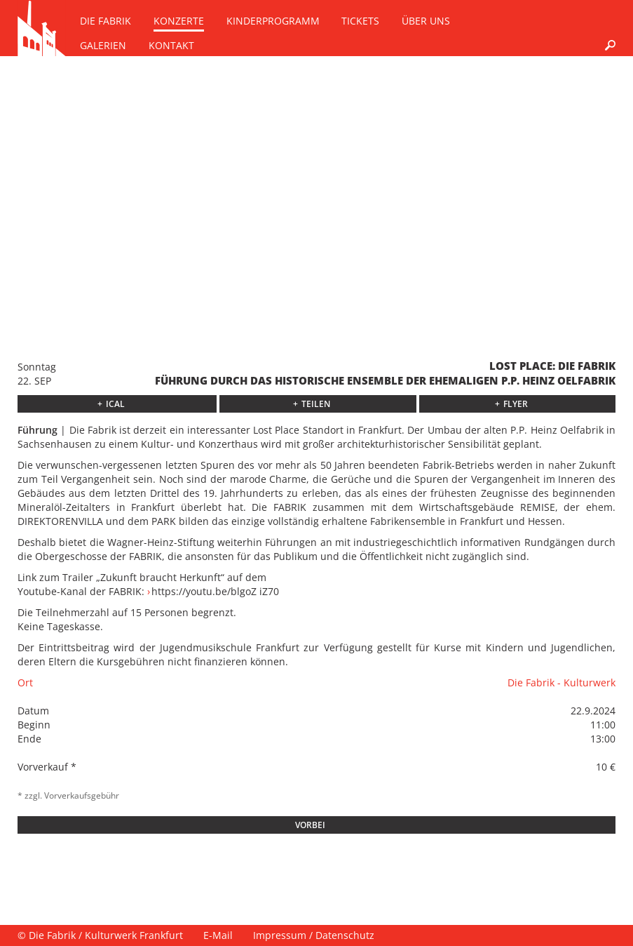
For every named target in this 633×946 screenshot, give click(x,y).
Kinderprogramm (273, 20)
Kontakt (171, 45)
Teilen (315, 404)
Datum (33, 710)
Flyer (515, 404)
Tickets (360, 20)
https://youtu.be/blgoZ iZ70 (215, 591)
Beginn (34, 724)
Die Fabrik (105, 20)
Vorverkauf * (47, 766)
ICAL (115, 404)
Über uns (426, 20)
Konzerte (179, 20)
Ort (25, 682)
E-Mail (218, 935)
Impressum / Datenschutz (313, 935)
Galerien (103, 45)
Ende (29, 738)
